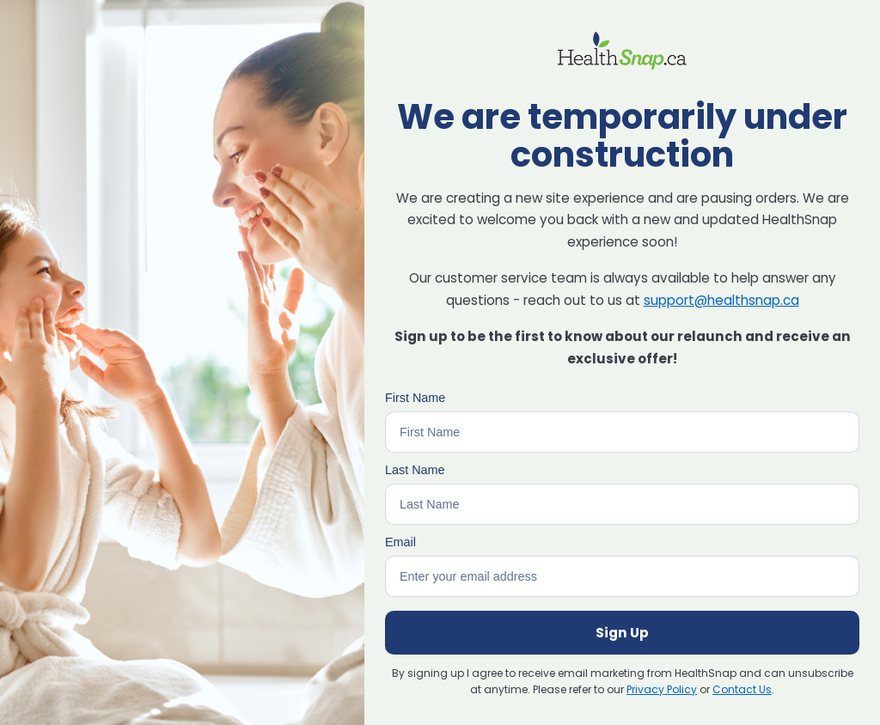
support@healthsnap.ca (721, 300)
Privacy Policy (661, 689)
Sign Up (622, 633)
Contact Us (742, 689)
